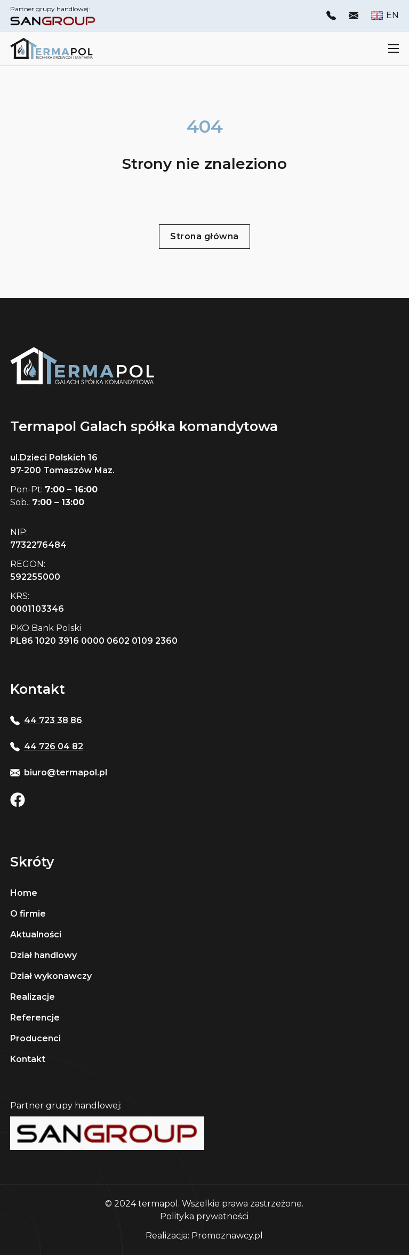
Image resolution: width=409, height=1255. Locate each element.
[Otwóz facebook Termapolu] (17, 799)
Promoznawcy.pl (227, 1235)
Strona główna (204, 236)
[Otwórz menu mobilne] (393, 48)
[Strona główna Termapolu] (51, 48)
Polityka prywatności (204, 1216)
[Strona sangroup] (107, 1133)
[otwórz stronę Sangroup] (52, 20)
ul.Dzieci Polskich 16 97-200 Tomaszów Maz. (62, 463)
